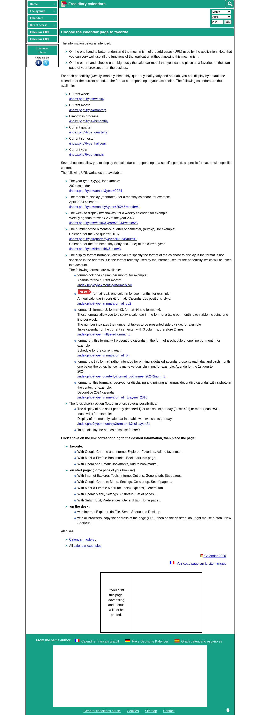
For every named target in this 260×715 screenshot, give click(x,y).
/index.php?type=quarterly (88, 132)
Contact (168, 711)
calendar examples (87, 545)
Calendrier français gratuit (100, 641)
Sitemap (151, 711)
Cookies (133, 711)
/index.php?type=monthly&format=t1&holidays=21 (113, 423)
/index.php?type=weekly (86, 99)
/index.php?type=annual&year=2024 (95, 191)
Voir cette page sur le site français (198, 563)
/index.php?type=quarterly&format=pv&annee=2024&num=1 (121, 376)
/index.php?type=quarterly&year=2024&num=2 (103, 239)
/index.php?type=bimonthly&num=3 (95, 249)
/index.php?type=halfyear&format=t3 (104, 334)
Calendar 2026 (213, 556)
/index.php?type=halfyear (87, 143)
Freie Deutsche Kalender (150, 641)
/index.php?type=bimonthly (89, 121)
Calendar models (81, 539)
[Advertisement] (134, 17)
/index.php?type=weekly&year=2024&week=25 (103, 223)
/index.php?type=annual (86, 154)
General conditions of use (102, 711)
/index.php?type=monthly (87, 110)
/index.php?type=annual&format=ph (103, 355)
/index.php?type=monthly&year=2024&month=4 (104, 207)
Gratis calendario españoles (201, 641)
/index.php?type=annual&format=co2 (104, 303)
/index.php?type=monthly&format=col (104, 285)
